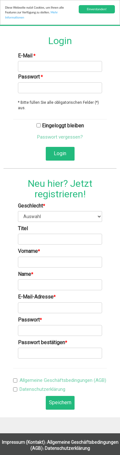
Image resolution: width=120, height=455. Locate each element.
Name (24, 274)
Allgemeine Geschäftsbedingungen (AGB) (63, 380)
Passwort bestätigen (41, 342)
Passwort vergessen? (60, 137)
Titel (23, 228)
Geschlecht (30, 206)
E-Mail (25, 56)
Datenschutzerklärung (42, 389)
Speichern (60, 402)
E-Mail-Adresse (35, 297)
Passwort (29, 77)
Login (60, 153)
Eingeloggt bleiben (60, 126)
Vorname (28, 251)
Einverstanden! (97, 9)
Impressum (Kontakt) (23, 442)
